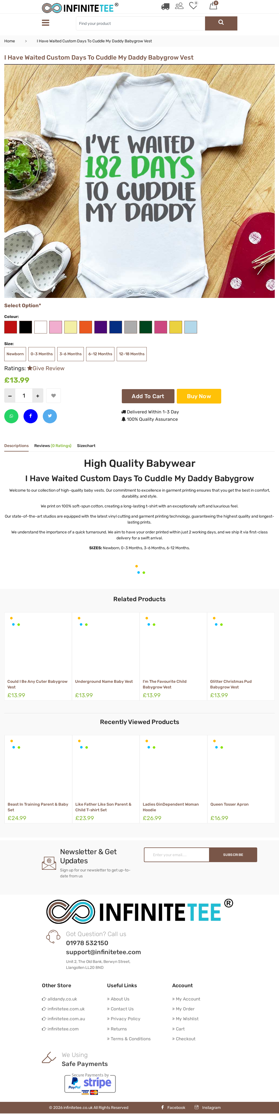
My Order (183, 1008)
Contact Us (120, 1008)
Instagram (208, 1108)
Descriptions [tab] (16, 446)
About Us (118, 998)
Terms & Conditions (129, 1039)
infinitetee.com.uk (64, 1008)
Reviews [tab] (52, 446)
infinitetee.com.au (64, 1019)
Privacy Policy (123, 1019)
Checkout (184, 1039)
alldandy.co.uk (60, 998)
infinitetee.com (60, 1029)
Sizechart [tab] (86, 446)
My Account (186, 998)
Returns (117, 1029)
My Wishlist (185, 1019)
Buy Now (199, 395)
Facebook (173, 1108)
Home (9, 41)
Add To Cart (148, 395)
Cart (178, 1029)
